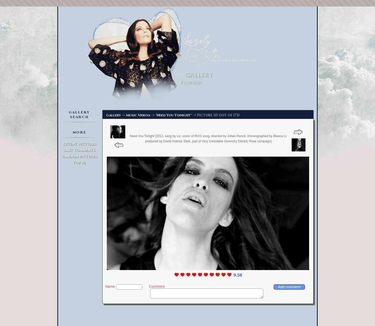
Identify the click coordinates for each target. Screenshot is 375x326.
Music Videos (138, 115)
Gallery (113, 115)
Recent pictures (79, 144)
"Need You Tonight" (173, 115)
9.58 (238, 275)
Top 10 (79, 162)
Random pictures (79, 156)
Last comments (79, 150)
